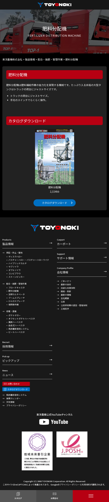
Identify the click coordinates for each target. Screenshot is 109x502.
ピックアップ (27, 359)
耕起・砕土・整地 (14, 252)
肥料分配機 (13, 291)
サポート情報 (82, 256)
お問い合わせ (14, 383)
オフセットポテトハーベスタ (21, 318)
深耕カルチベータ (16, 294)
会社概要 (65, 298)
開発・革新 (66, 291)
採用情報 (27, 344)
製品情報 (27, 242)
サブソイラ (13, 266)
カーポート (82, 242)
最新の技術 (66, 284)
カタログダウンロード (54, 203)
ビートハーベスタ (16, 332)
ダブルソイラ (14, 270)
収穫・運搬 (11, 311)
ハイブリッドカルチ (17, 263)
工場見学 (65, 308)
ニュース (27, 373)
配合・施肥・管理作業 (16, 283)
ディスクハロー (15, 256)
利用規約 (86, 484)
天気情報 (10, 401)
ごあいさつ (66, 281)
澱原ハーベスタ (15, 322)
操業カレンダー (13, 398)
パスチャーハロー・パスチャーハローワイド (28, 260)
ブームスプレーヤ (16, 298)
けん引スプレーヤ (16, 301)
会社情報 (82, 270)
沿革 (63, 301)
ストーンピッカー (16, 277)
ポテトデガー (14, 315)
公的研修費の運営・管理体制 (74, 305)
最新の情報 (66, 294)
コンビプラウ (14, 273)
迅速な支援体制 (68, 287)
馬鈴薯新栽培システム (18, 329)
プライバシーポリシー (16, 405)
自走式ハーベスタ (16, 325)
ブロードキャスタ (16, 287)
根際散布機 (13, 304)
